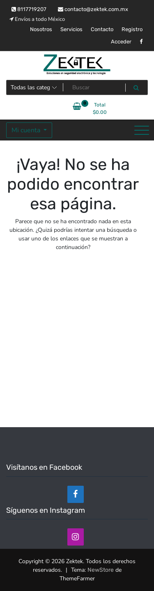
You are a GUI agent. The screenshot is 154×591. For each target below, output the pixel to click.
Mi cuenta (26, 130)
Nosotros (41, 29)
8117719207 (28, 9)
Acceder (121, 41)
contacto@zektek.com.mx (93, 9)
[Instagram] (75, 537)
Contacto (102, 29)
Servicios (71, 29)
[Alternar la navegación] (141, 130)
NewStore (100, 569)
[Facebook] (75, 494)
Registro (132, 29)
